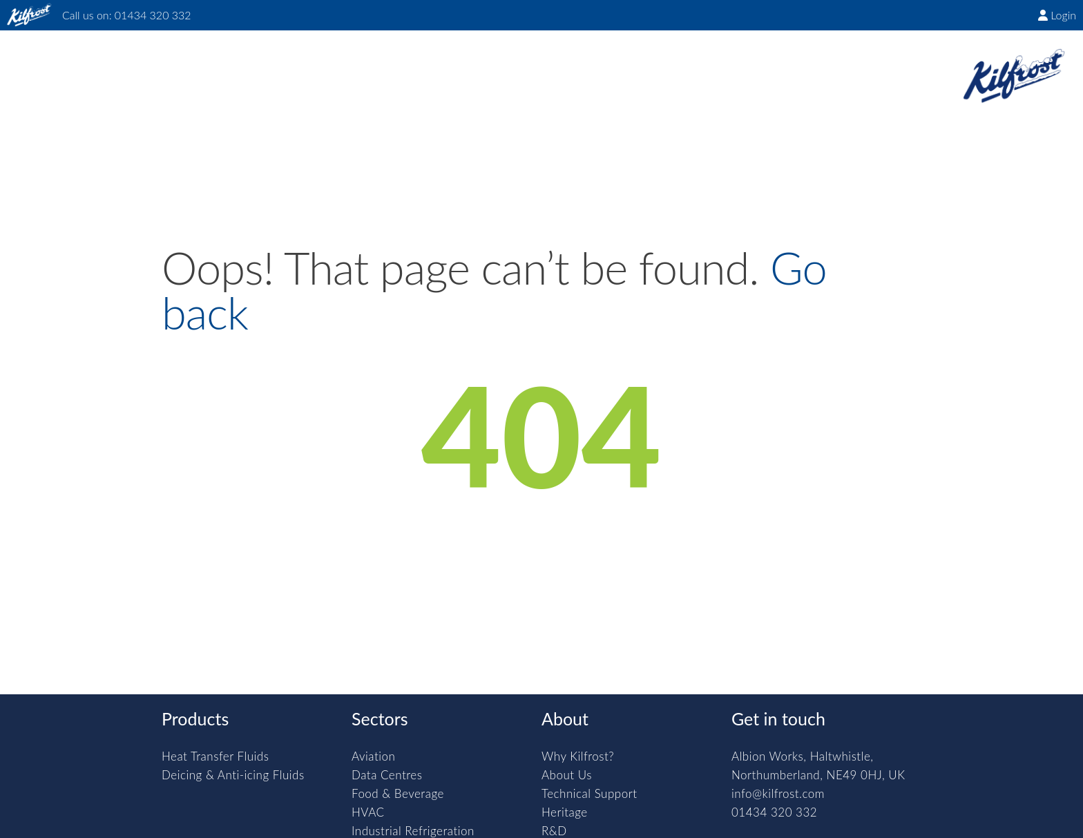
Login (1057, 14)
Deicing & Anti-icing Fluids (233, 775)
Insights (405, 65)
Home (71, 65)
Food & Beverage (398, 793)
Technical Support (590, 793)
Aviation (373, 756)
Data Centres (387, 775)
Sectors (330, 65)
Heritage (565, 812)
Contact (646, 65)
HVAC (368, 812)
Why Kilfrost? (578, 756)
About (476, 65)
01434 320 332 (153, 14)
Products (252, 65)
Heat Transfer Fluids (215, 756)
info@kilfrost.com (778, 793)
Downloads (558, 65)
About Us (567, 775)
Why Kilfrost (157, 65)
